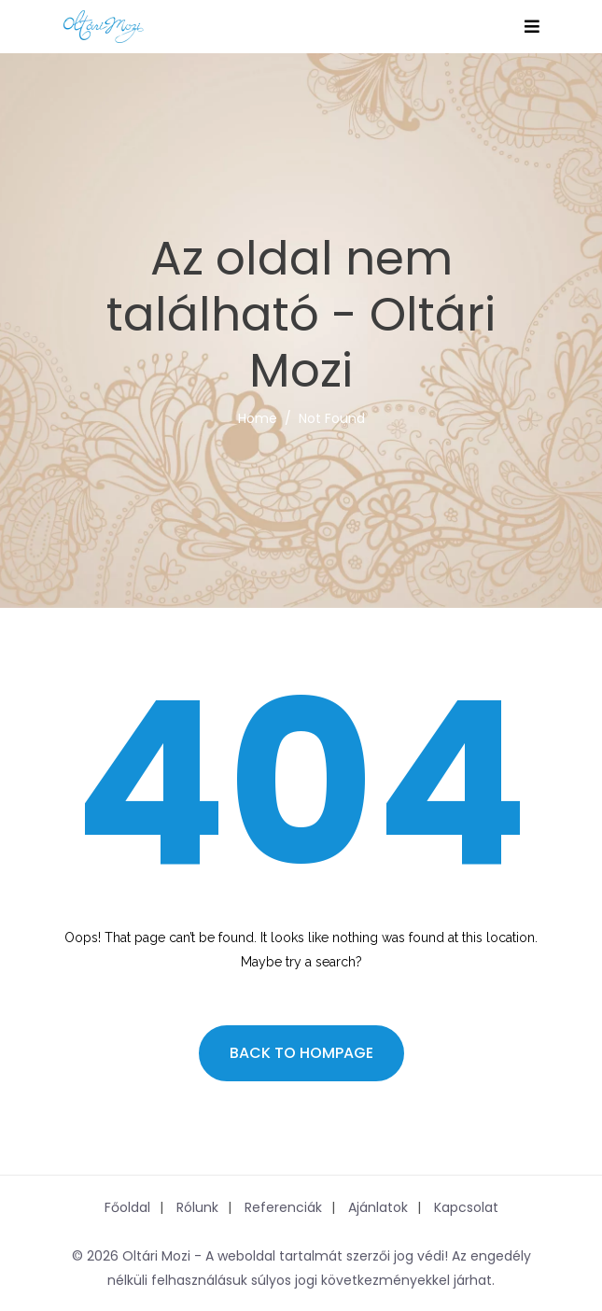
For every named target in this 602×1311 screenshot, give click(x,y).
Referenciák (283, 1207)
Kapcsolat (466, 1207)
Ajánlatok (378, 1207)
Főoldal (127, 1207)
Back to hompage (301, 1053)
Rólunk (197, 1207)
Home (257, 418)
